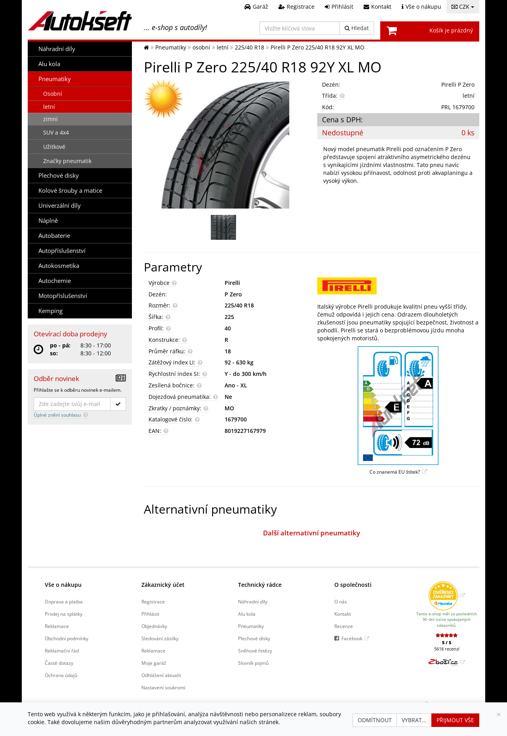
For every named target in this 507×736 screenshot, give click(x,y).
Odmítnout (375, 720)
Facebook (351, 638)
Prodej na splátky (63, 614)
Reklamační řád (62, 650)
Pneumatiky (54, 79)
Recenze (343, 626)
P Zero (233, 294)
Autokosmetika (58, 266)
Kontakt (342, 614)
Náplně (48, 220)
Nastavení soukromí (163, 687)
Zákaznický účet (163, 584)
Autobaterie (54, 235)
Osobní (52, 93)
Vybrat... (414, 720)
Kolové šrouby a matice (70, 190)
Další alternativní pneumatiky (311, 532)
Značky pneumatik (67, 161)
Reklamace (57, 626)
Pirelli (232, 282)
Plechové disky (58, 175)
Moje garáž (153, 663)
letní (49, 106)
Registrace (153, 601)
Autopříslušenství (62, 251)
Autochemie (54, 281)
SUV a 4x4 (56, 132)
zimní (50, 119)
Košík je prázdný (451, 30)
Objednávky (154, 626)
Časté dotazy (59, 663)
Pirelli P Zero (458, 84)
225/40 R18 (239, 305)
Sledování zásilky (160, 638)
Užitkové (54, 146)
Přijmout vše (455, 720)
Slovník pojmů (253, 663)
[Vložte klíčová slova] (299, 28)
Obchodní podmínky (66, 638)
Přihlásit (150, 614)
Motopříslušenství (62, 296)
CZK (463, 6)
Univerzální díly (59, 205)
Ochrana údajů (61, 675)
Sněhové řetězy (255, 650)
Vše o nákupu (63, 584)
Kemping (50, 311)
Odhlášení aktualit (161, 675)
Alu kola (49, 64)
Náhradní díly (56, 49)
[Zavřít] (498, 714)
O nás (340, 601)
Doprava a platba (64, 601)
